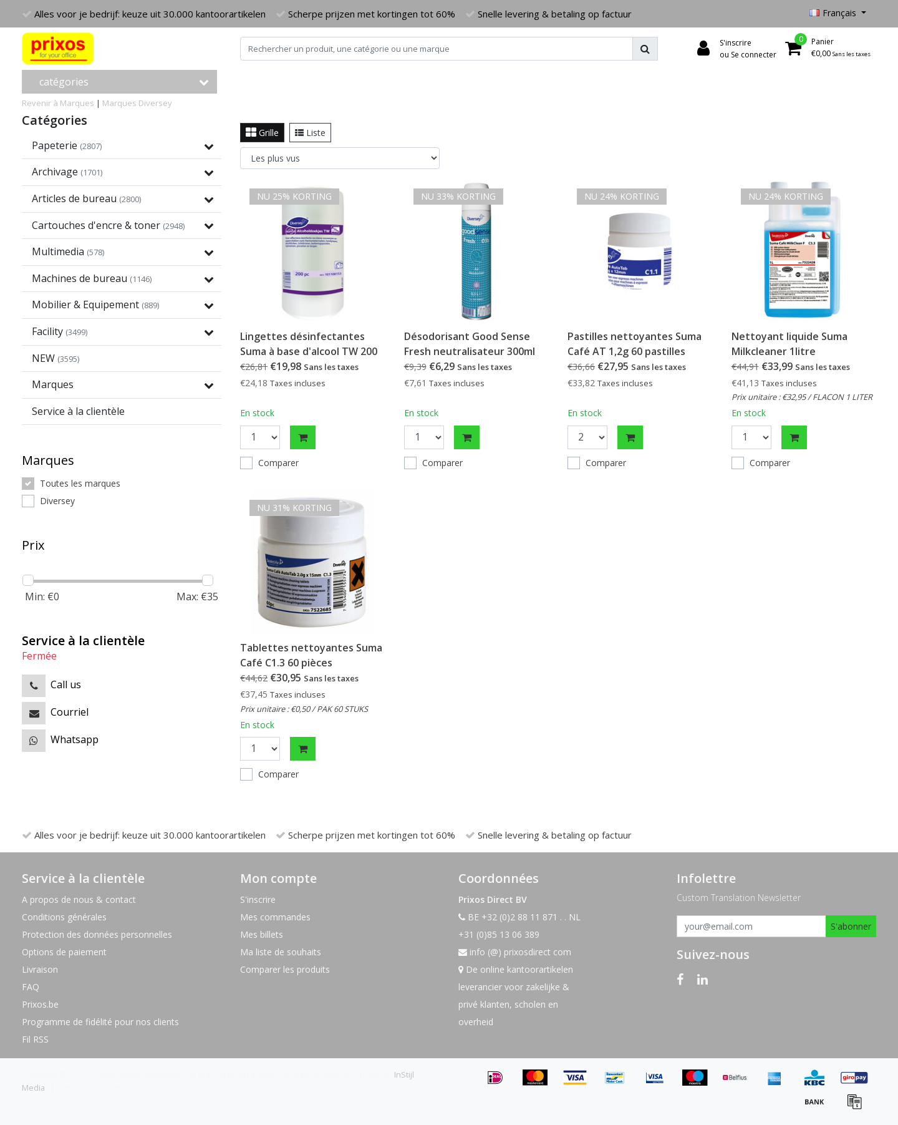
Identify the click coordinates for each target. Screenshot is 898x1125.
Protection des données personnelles (97, 934)
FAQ (30, 987)
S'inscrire (258, 899)
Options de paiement (64, 952)
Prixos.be (40, 1004)
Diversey (155, 103)
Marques (119, 103)
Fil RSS (35, 1039)
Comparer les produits (285, 969)
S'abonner (851, 926)
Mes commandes (275, 917)
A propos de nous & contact (79, 899)
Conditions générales (64, 917)
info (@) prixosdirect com (514, 952)
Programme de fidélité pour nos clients (100, 1022)
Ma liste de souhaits (280, 952)
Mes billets (261, 934)
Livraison (40, 969)
